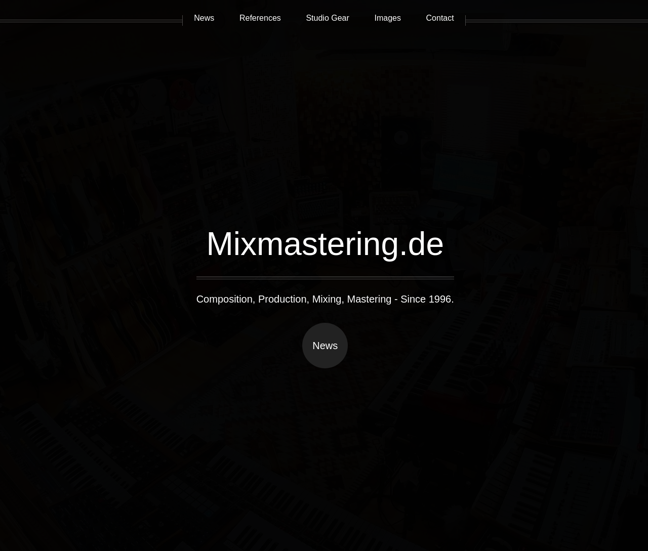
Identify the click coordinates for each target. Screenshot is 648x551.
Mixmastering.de (325, 244)
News (325, 345)
